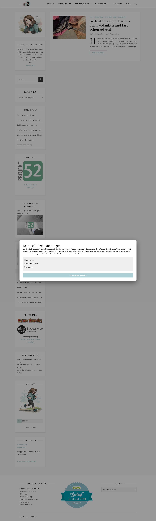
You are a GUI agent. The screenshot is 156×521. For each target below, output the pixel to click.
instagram (28, 267)
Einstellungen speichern (78, 275)
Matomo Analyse (31, 264)
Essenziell (29, 260)
